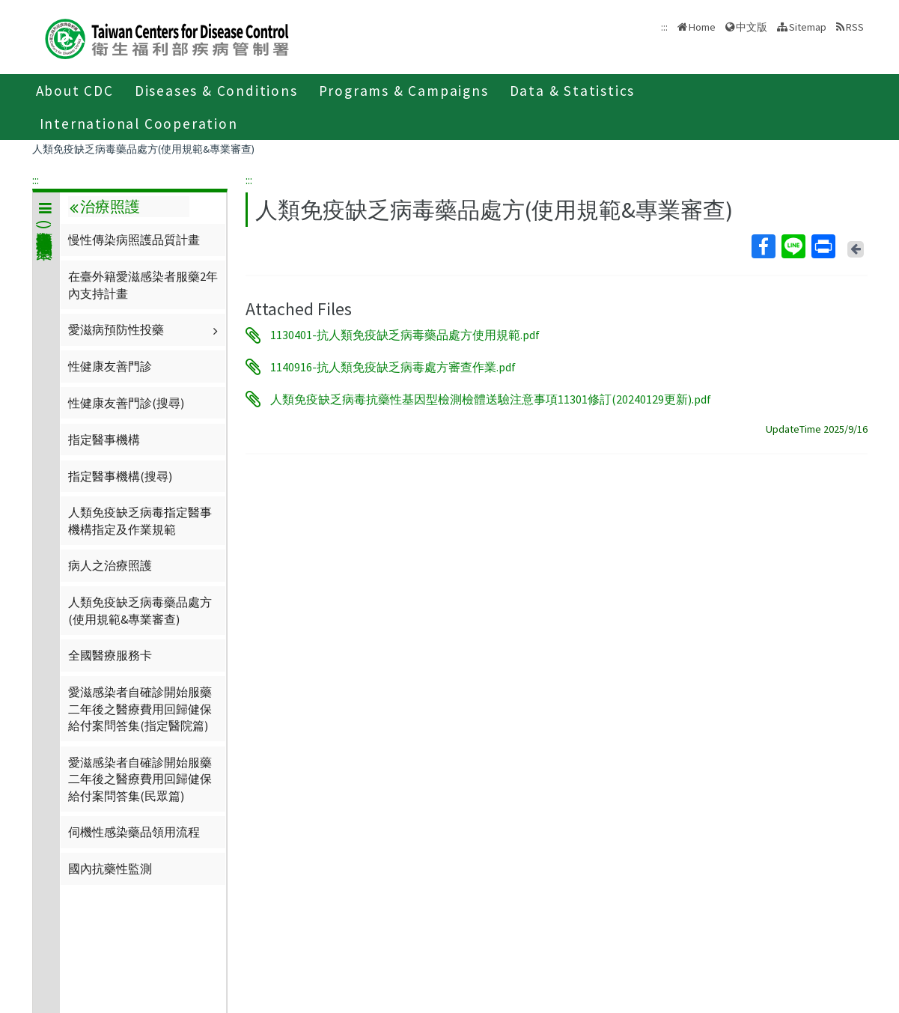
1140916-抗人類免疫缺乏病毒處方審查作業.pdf (393, 366)
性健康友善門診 (110, 366)
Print (822, 246)
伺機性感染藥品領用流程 (134, 831)
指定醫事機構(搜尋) (120, 476)
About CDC (75, 91)
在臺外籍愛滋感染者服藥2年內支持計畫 (143, 284)
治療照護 (105, 206)
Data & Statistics (573, 91)
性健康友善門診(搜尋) (126, 402)
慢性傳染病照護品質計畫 (134, 239)
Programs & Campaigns (404, 91)
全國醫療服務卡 (110, 655)
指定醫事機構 (104, 439)
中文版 (751, 27)
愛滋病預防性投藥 (145, 329)
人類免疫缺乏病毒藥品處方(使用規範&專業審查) (143, 149)
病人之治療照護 (110, 565)
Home (702, 27)
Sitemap (807, 27)
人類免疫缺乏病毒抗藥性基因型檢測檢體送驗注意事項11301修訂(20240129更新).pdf (490, 399)
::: (35, 179)
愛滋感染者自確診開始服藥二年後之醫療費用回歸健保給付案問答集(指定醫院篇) (140, 708)
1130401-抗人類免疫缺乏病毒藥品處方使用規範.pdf (405, 335)
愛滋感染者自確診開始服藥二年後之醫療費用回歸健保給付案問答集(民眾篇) (140, 779)
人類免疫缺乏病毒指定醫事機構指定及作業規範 (140, 520)
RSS (855, 27)
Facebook (762, 246)
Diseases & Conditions (216, 91)
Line (792, 246)
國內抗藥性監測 (110, 868)
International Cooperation (139, 124)
